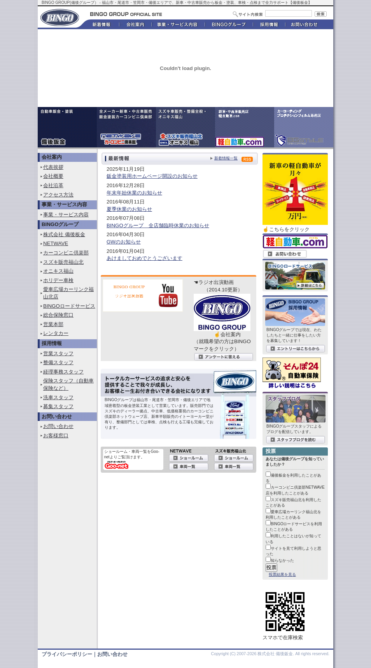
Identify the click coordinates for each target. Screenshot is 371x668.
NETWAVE (55, 243)
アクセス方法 (58, 195)
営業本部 (53, 324)
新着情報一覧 (226, 158)
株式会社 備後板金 (64, 234)
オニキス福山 (58, 271)
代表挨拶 (53, 167)
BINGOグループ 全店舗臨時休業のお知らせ (158, 225)
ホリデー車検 (58, 280)
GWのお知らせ (124, 242)
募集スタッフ (58, 406)
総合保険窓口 (58, 315)
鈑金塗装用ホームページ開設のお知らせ (152, 176)
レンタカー (55, 333)
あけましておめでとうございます (144, 258)
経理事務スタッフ (63, 372)
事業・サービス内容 (66, 214)
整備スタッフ (58, 362)
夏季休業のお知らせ (129, 209)
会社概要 (53, 176)
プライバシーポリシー (67, 654)
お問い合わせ (58, 426)
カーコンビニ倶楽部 (66, 253)
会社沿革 (53, 185)
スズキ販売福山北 (63, 262)
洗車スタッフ (58, 397)
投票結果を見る (282, 574)
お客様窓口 (55, 435)
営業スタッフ (58, 353)
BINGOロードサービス (69, 306)
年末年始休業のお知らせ (134, 193)
